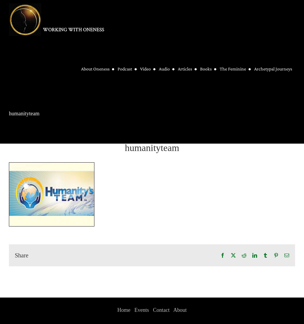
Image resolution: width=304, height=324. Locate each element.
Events (141, 310)
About (180, 310)
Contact (161, 310)
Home (123, 310)
